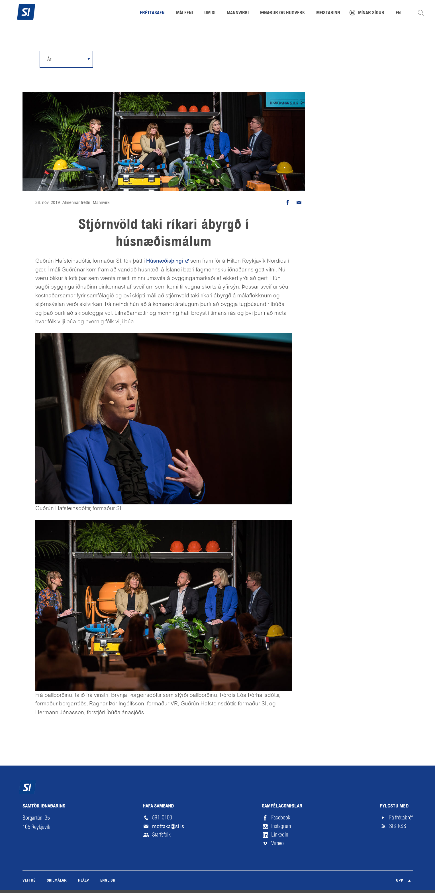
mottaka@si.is (168, 826)
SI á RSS (397, 826)
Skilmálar (57, 880)
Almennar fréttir (76, 202)
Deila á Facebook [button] (287, 202)
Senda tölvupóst (299, 202)
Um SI (209, 13)
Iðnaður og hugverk (282, 13)
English (107, 880)
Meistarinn (328, 13)
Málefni (184, 13)
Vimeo (277, 843)
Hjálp (83, 880)
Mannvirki (101, 202)
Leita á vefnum (420, 12)
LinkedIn (279, 834)
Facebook (280, 817)
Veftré (29, 880)
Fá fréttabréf (400, 817)
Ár (49, 59)
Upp (399, 880)
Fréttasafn (152, 13)
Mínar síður (371, 13)
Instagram (281, 826)
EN (398, 13)
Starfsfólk (161, 834)
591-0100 (162, 817)
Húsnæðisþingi (165, 260)
